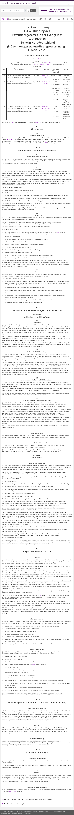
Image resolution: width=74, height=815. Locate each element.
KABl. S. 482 (45, 75)
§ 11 (12, 122)
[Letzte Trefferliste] (28, 10)
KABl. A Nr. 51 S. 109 (46, 82)
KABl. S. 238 (38, 122)
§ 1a (58, 232)
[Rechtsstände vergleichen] (50, 19)
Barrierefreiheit (43, 811)
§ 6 (62, 141)
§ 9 (41, 595)
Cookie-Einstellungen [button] (60, 811)
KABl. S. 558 (37, 58)
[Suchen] (33, 10)
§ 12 (25, 799)
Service (4, 811)
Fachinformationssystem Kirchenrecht (19, 3)
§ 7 (46, 143)
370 (51, 64)
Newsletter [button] (11, 811)
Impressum (19, 811)
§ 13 (33, 664)
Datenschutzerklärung (30, 811)
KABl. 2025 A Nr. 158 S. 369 (41, 64)
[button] (54, 19)
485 (46, 77)
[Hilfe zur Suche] (25, 10)
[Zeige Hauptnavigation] (70, 3)
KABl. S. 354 (12, 791)
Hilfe (51, 811)
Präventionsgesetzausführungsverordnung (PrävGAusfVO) (24, 19)
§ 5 (40, 138)
